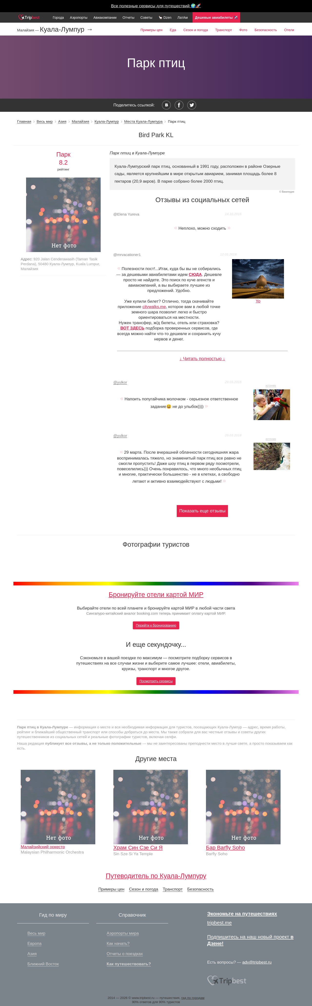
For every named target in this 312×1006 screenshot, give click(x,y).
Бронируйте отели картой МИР (156, 594)
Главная (24, 121)
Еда (173, 30)
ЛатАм (182, 17)
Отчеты (128, 17)
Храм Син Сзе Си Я (138, 848)
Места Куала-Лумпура (143, 121)
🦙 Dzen (165, 17)
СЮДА (195, 274)
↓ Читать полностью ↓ (202, 358)
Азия (62, 121)
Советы (146, 17)
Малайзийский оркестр (43, 847)
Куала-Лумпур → (66, 29)
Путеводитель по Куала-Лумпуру (156, 876)
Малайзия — (28, 30)
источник (271, 385)
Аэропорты (79, 17)
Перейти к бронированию (156, 625)
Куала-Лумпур (107, 121)
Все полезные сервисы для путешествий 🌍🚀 (156, 6)
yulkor (120, 382)
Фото (243, 30)
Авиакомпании (105, 17)
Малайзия (80, 121)
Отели (289, 30)
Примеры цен (151, 30)
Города (58, 17)
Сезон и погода (195, 30)
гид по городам (193, 998)
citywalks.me (154, 306)
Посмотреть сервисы (156, 681)
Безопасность (265, 30)
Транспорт (223, 30)
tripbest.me (219, 922)
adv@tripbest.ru (257, 962)
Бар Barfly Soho (225, 848)
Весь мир (45, 121)
